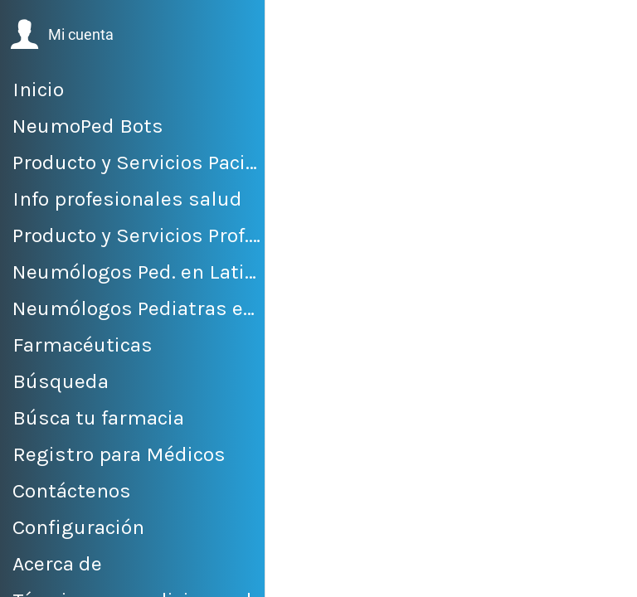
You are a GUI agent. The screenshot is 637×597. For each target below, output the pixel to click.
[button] (62, 34)
